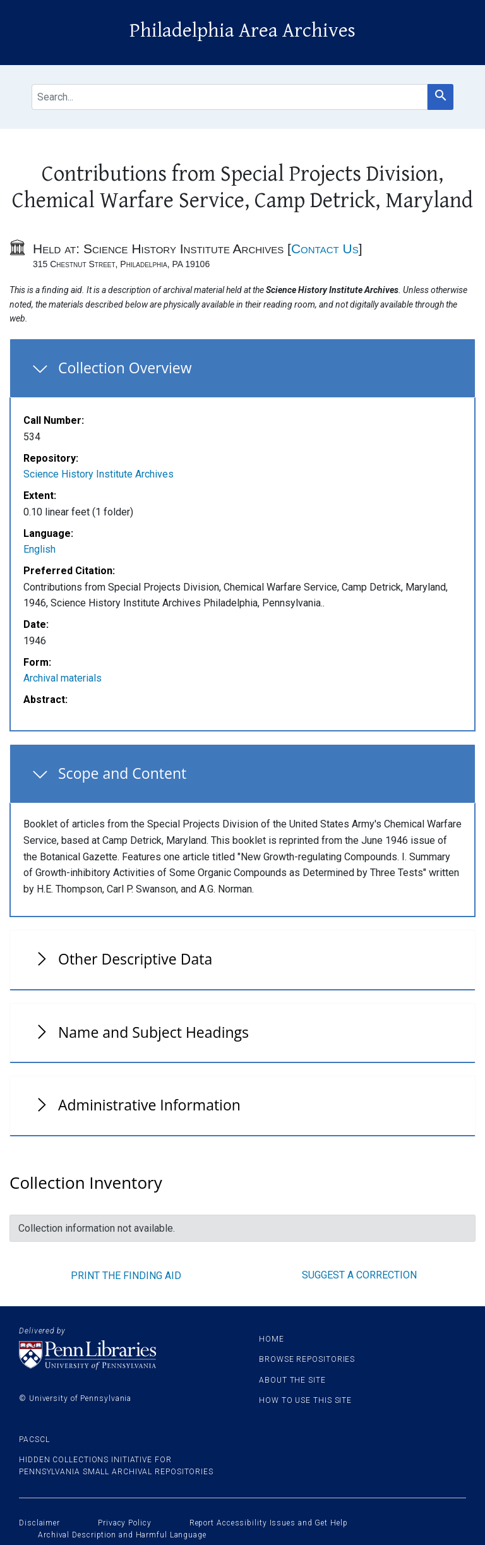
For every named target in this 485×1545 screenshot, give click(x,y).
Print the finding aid (126, 1276)
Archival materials (62, 678)
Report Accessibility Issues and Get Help (268, 1522)
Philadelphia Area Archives (242, 30)
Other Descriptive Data (135, 959)
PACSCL (34, 1439)
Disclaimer (39, 1522)
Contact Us (325, 248)
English (39, 549)
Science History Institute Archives (98, 474)
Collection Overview (125, 368)
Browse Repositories (307, 1359)
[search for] (230, 97)
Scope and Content (122, 773)
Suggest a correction (359, 1275)
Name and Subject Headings (153, 1032)
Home (271, 1339)
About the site (292, 1380)
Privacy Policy (125, 1522)
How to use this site (305, 1400)
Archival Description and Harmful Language (122, 1534)
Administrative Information (149, 1105)
